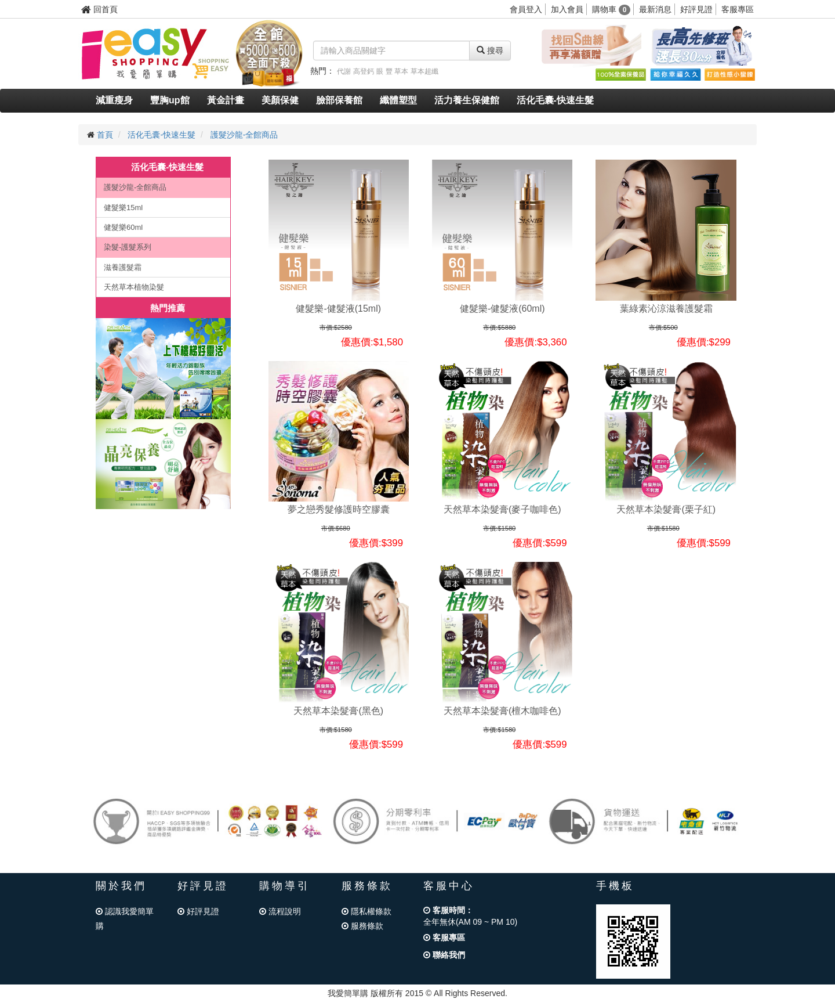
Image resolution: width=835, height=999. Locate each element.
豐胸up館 (170, 100)
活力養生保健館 (466, 100)
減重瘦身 (114, 100)
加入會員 (567, 9)
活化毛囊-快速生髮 (555, 100)
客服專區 (737, 9)
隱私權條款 (366, 911)
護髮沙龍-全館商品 (244, 134)
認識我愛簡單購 (125, 919)
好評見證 (696, 9)
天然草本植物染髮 (134, 287)
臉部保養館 (339, 100)
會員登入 (526, 9)
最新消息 (655, 9)
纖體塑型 (398, 100)
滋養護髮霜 (122, 267)
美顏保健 (280, 100)
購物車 (611, 9)
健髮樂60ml (123, 227)
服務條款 (362, 926)
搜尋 (490, 50)
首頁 (105, 134)
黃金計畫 (225, 100)
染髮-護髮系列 (127, 247)
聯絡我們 (444, 955)
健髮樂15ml (123, 207)
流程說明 (280, 911)
